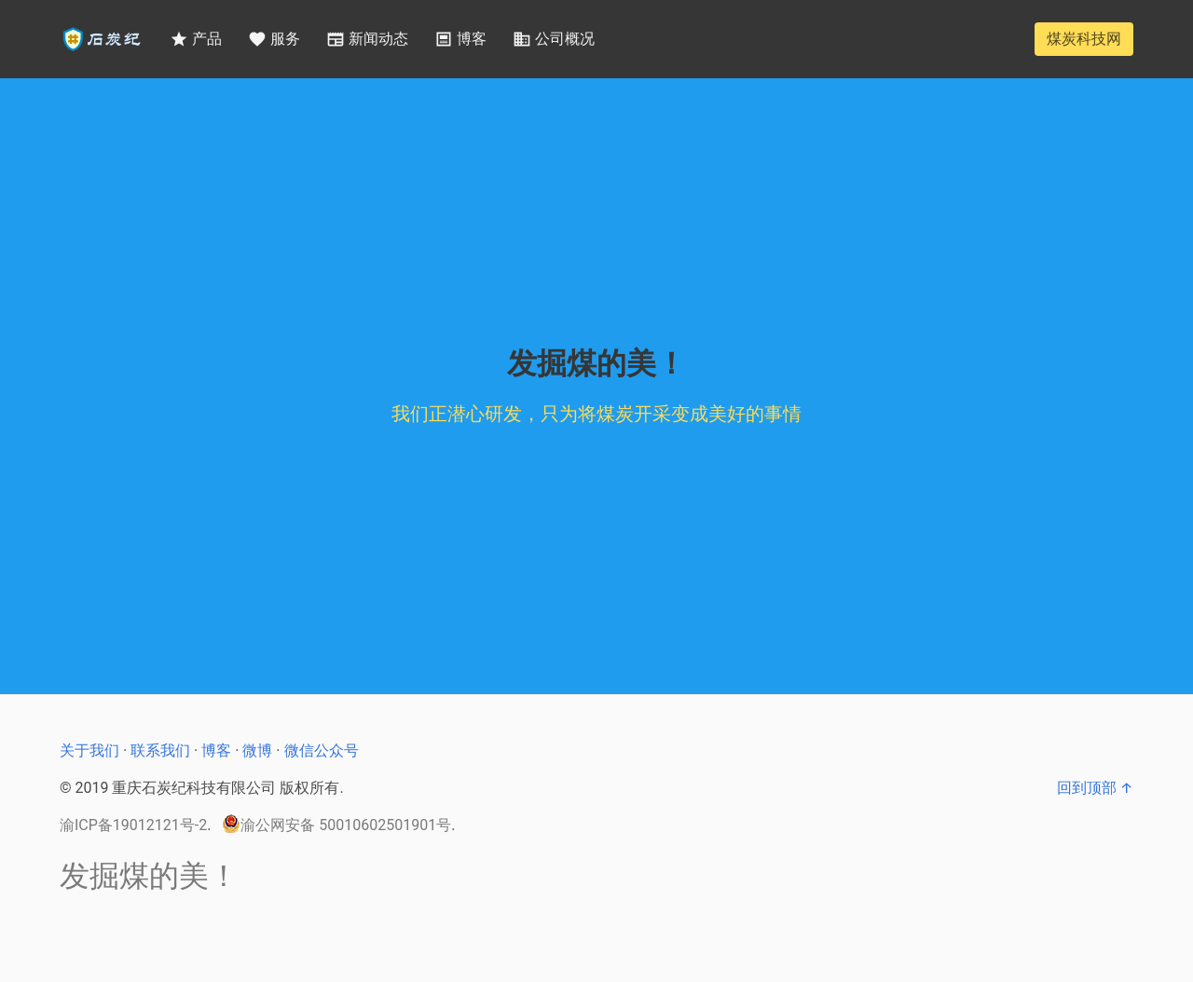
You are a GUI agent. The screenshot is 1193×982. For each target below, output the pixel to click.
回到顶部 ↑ (1095, 788)
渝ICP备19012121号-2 (133, 825)
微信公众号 (321, 750)
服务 (274, 39)
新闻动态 (367, 39)
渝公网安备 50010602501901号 (336, 824)
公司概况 (554, 39)
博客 (460, 39)
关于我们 (89, 750)
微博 (257, 750)
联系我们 (160, 750)
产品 (196, 39)
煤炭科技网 (1084, 39)
